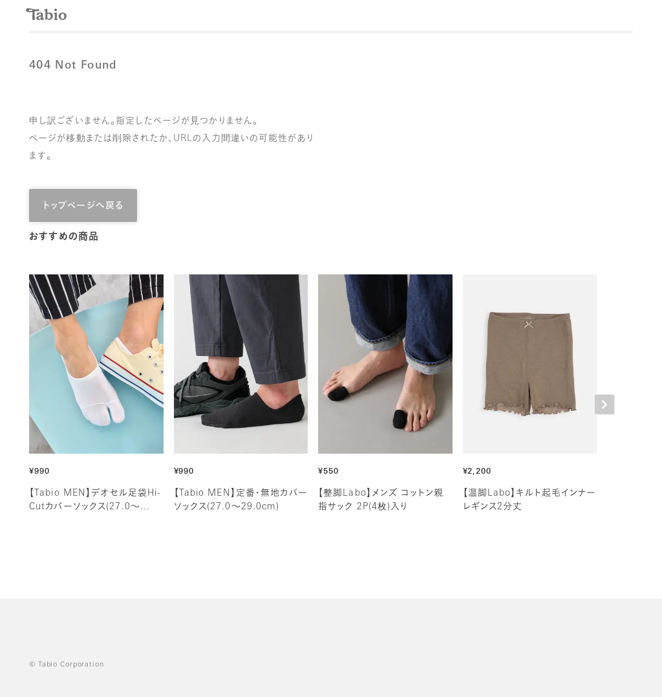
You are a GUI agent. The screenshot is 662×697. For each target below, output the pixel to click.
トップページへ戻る (83, 206)
